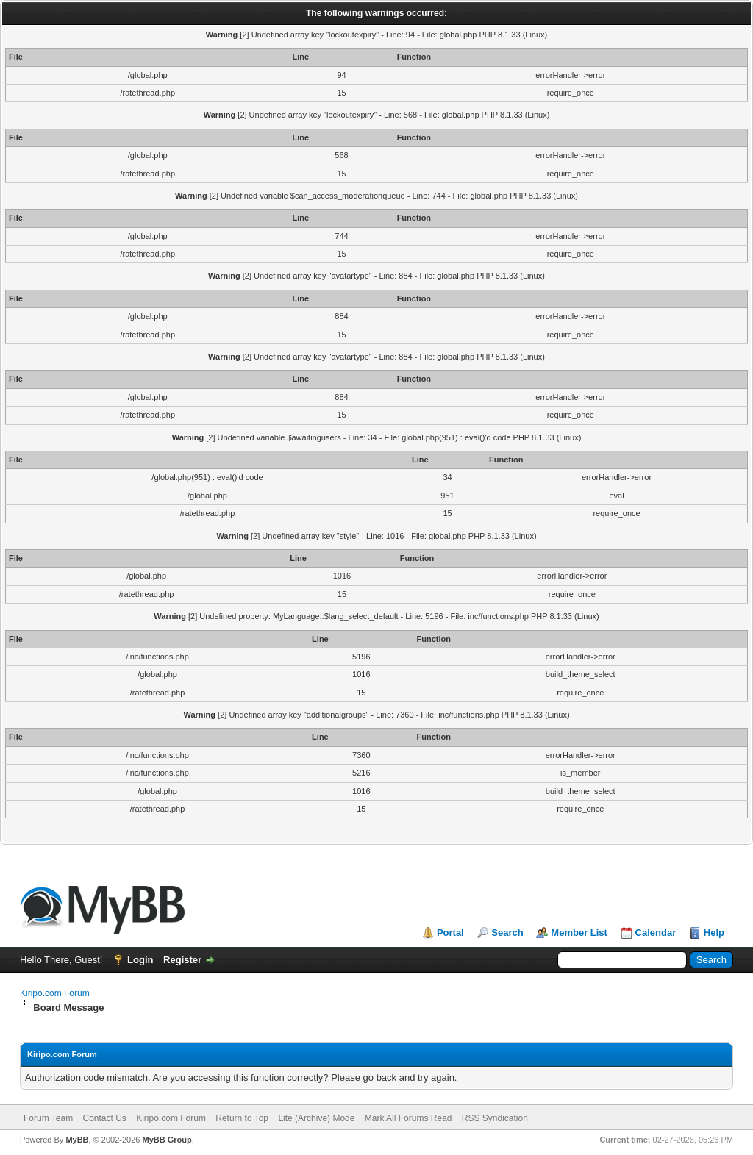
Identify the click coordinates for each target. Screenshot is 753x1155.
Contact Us (104, 1118)
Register (182, 959)
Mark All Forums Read (408, 1118)
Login (140, 959)
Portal (450, 932)
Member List (579, 932)
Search (507, 932)
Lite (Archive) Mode (316, 1118)
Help (714, 932)
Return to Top (241, 1118)
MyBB (76, 1139)
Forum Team (48, 1118)
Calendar (656, 932)
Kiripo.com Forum (55, 993)
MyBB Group (166, 1139)
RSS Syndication (495, 1118)
